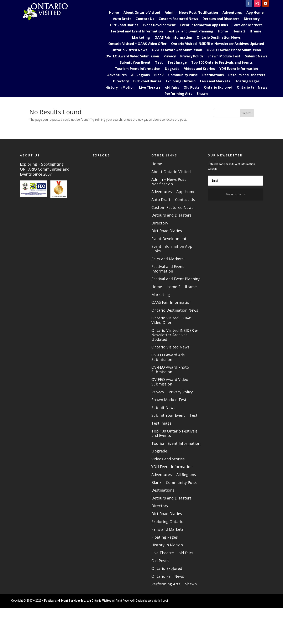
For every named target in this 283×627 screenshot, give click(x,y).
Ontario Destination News (219, 38)
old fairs (172, 88)
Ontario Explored (218, 88)
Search (247, 113)
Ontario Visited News (129, 50)
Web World (154, 600)
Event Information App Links (204, 25)
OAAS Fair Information (173, 38)
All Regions (140, 75)
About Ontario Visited (142, 13)
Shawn (202, 94)
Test (159, 63)
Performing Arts (178, 94)
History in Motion (120, 88)
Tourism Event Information (137, 69)
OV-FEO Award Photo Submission (234, 50)
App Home (255, 13)
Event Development (159, 25)
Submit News (256, 56)
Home (114, 13)
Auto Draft (122, 19)
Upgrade (172, 69)
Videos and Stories (199, 69)
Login (166, 600)
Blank (159, 75)
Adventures (232, 13)
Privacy (170, 56)
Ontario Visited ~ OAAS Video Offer (137, 44)
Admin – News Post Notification (191, 13)
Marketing (141, 38)
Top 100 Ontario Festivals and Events (222, 63)
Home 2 (238, 31)
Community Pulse (183, 75)
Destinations (213, 75)
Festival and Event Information (137, 31)
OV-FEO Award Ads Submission (177, 50)
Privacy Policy (191, 56)
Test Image (177, 63)
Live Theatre (150, 88)
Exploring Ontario (180, 81)
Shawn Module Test (224, 56)
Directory (252, 19)
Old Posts (191, 88)
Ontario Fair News (252, 88)
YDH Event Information (238, 69)
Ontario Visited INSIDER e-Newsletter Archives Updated (217, 44)
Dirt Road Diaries (124, 25)
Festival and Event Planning (190, 31)
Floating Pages (247, 81)
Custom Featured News (178, 19)
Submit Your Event (135, 63)
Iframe (255, 31)
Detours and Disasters (221, 19)
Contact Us (145, 19)
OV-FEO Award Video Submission (132, 56)
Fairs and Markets (247, 25)
